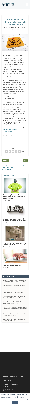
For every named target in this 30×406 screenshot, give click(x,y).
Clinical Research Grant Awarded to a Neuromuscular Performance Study (14, 220)
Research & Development (18, 27)
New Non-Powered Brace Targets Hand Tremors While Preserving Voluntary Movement (15, 307)
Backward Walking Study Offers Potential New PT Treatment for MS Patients (14, 280)
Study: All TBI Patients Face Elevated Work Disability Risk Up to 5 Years (13, 291)
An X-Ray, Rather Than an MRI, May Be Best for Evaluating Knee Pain (14, 244)
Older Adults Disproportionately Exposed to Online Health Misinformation (14, 297)
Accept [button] (15, 402)
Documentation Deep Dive (12, 265)
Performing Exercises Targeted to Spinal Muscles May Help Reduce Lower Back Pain (14, 196)
